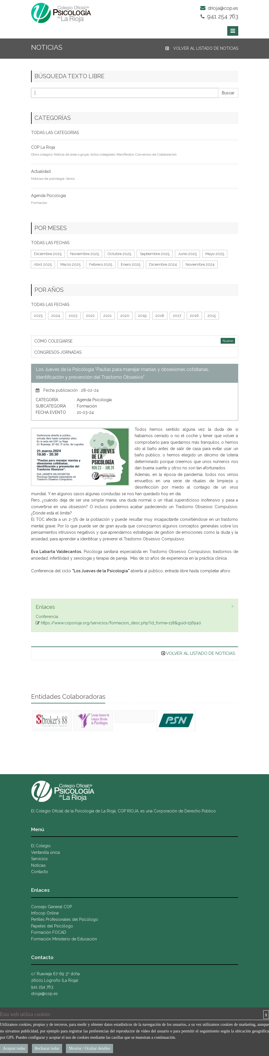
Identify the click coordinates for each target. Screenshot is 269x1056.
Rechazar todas (47, 1048)
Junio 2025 (187, 254)
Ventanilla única (45, 852)
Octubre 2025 (119, 254)
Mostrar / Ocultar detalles (89, 1048)
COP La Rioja (43, 147)
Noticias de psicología (47, 179)
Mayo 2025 (214, 254)
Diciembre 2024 (163, 264)
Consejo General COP (51, 906)
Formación (39, 203)
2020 (124, 315)
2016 (194, 315)
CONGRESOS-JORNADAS (57, 352)
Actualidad (41, 171)
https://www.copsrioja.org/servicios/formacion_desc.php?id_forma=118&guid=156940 (121, 623)
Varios (70, 179)
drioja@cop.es (219, 8)
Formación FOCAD (48, 932)
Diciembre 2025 (48, 254)
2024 (55, 315)
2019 (142, 315)
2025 (38, 315)
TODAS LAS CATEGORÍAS (55, 132)
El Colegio (41, 845)
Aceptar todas (14, 1048)
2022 (90, 315)
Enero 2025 (130, 264)
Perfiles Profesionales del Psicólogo (64, 919)
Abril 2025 (43, 264)
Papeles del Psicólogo (52, 926)
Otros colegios (42, 154)
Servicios (39, 858)
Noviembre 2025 (84, 254)
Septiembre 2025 (154, 254)
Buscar (228, 93)
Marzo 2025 (70, 264)
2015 (211, 315)
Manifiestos (125, 154)
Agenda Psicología (48, 195)
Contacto (39, 871)
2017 (177, 315)
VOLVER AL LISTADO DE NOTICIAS (201, 48)
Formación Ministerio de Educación (64, 939)
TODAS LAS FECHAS (50, 242)
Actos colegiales (102, 154)
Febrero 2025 (100, 264)
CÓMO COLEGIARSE (53, 341)
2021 (107, 315)
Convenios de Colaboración (156, 154)
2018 (159, 315)
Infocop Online (45, 913)
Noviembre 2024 (200, 264)
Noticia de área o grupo (71, 154)
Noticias (38, 865)
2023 (73, 315)
